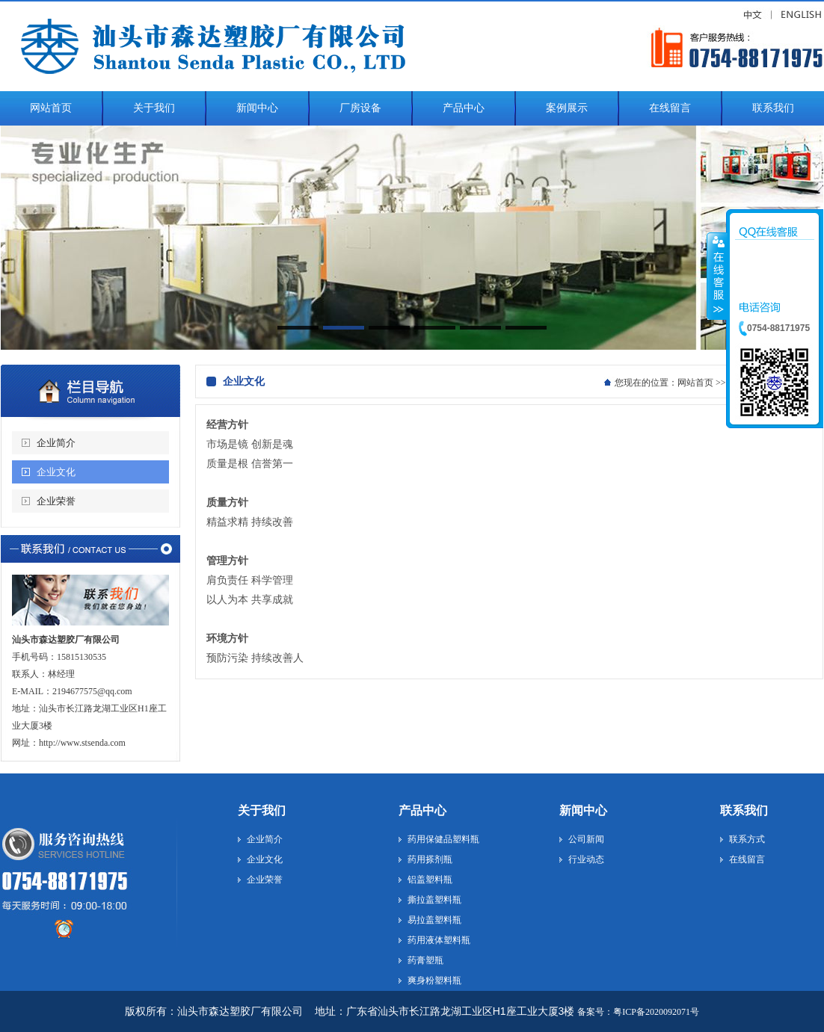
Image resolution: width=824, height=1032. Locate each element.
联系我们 (744, 810)
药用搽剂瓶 (430, 859)
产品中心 (422, 810)
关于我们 (262, 810)
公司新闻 (586, 839)
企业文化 (56, 472)
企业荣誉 (56, 501)
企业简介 (56, 442)
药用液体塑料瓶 (439, 940)
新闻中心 (583, 810)
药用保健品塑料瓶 (443, 839)
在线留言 (747, 859)
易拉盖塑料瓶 (434, 920)
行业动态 (586, 859)
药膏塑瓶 (425, 960)
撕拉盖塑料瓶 (434, 899)
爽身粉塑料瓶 (434, 980)
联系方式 (747, 839)
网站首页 (695, 382)
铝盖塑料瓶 (430, 879)
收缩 (717, 276)
